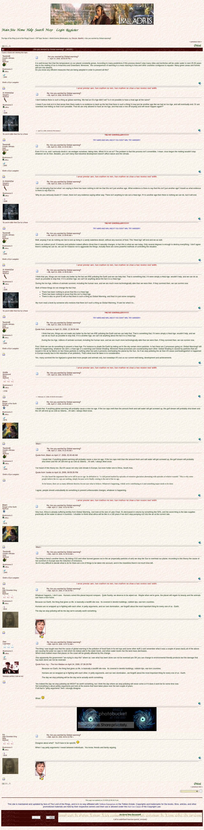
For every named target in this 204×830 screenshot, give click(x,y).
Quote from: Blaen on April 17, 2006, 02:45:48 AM (57, 455)
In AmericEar (8, 93)
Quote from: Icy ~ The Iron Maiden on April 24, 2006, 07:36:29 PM (63, 664)
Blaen (4, 401)
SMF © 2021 (128, 811)
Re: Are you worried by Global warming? (64, 93)
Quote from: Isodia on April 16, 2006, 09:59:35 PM (57, 472)
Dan (4, 642)
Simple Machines (141, 811)
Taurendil (6, 56)
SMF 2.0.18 (117, 811)
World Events (54, 38)
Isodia (5, 372)
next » (199, 42)
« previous (193, 42)
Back (130, 823)
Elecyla (74, 38)
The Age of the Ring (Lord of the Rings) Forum (17, 38)
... (8, 46)
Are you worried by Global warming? (98, 38)
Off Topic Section (42, 38)
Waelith (80, 38)
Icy (70, 38)
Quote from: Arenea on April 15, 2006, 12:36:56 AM (57, 329)
